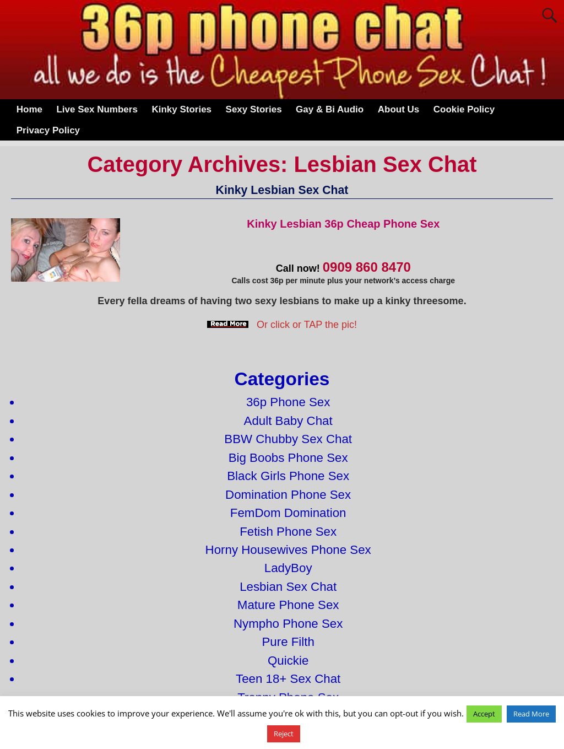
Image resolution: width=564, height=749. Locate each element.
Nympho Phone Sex (288, 624)
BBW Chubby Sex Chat (288, 439)
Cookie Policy (464, 109)
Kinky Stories (181, 109)
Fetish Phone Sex (288, 531)
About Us (399, 109)
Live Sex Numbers (96, 109)
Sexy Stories (254, 109)
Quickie (288, 660)
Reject (284, 734)
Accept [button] (484, 714)
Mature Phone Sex (288, 605)
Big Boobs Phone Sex (288, 458)
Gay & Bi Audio (330, 109)
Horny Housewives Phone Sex (288, 550)
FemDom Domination (288, 513)
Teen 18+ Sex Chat (288, 679)
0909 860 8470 (367, 267)
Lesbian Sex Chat (288, 587)
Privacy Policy (48, 130)
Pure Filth (288, 642)
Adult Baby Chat (288, 421)
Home (29, 109)
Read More (531, 714)
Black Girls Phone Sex (288, 476)
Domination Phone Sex (288, 495)
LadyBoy (288, 568)
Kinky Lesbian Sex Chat (282, 190)
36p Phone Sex (288, 402)
